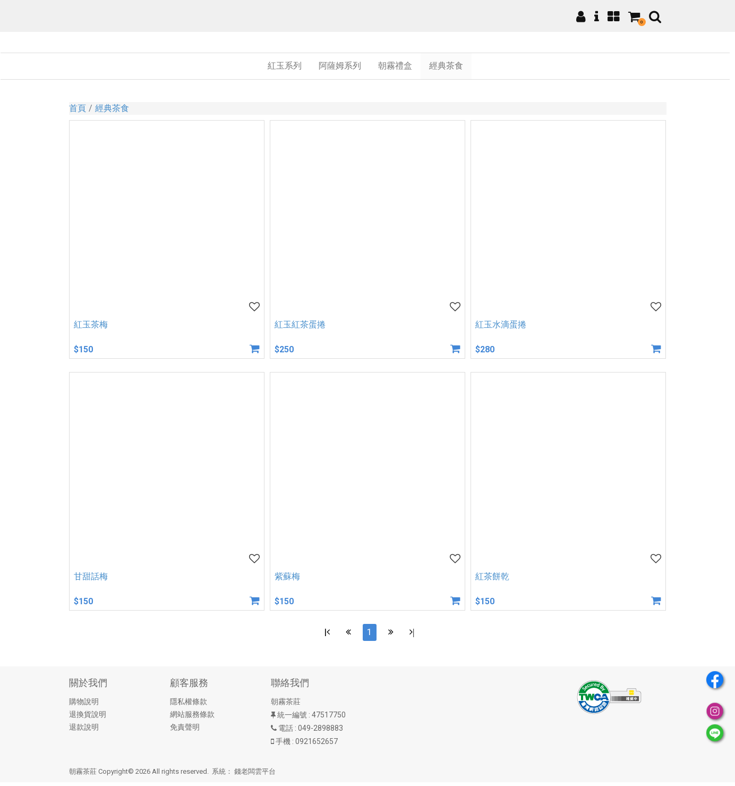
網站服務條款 (192, 718)
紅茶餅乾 (492, 576)
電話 (285, 732)
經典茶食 (112, 108)
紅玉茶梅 (91, 324)
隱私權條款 (188, 706)
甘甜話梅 (91, 576)
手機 (283, 745)
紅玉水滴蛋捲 (500, 324)
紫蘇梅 (287, 576)
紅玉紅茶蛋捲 (300, 324)
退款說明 (84, 731)
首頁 (77, 108)
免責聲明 (185, 731)
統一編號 (292, 719)
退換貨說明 (87, 718)
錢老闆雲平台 (255, 776)
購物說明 (84, 706)
